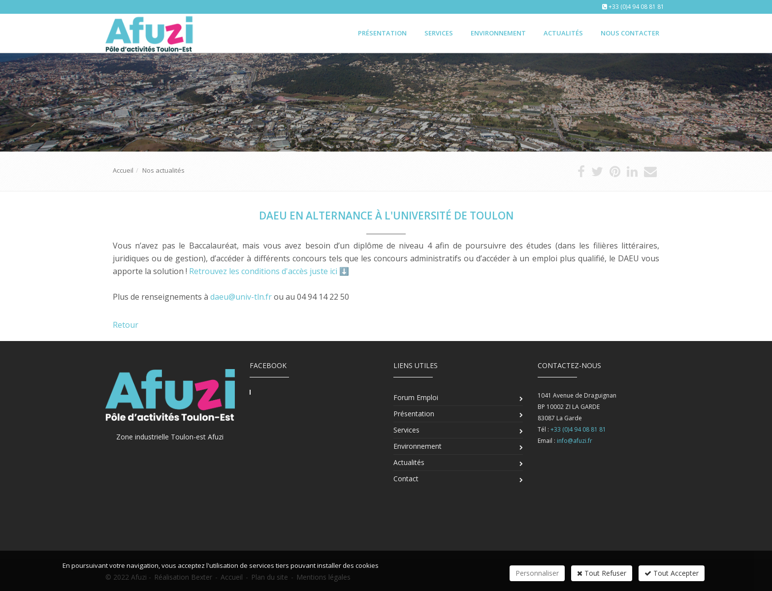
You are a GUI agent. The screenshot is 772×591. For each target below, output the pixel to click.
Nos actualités (163, 170)
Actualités (563, 33)
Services (438, 33)
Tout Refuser (601, 573)
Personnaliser (537, 573)
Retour (125, 324)
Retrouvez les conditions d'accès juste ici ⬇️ (269, 271)
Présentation (382, 33)
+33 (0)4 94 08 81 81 (636, 6)
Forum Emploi (415, 397)
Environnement (498, 33)
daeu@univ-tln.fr (241, 296)
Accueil (123, 170)
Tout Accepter (671, 573)
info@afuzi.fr (574, 440)
